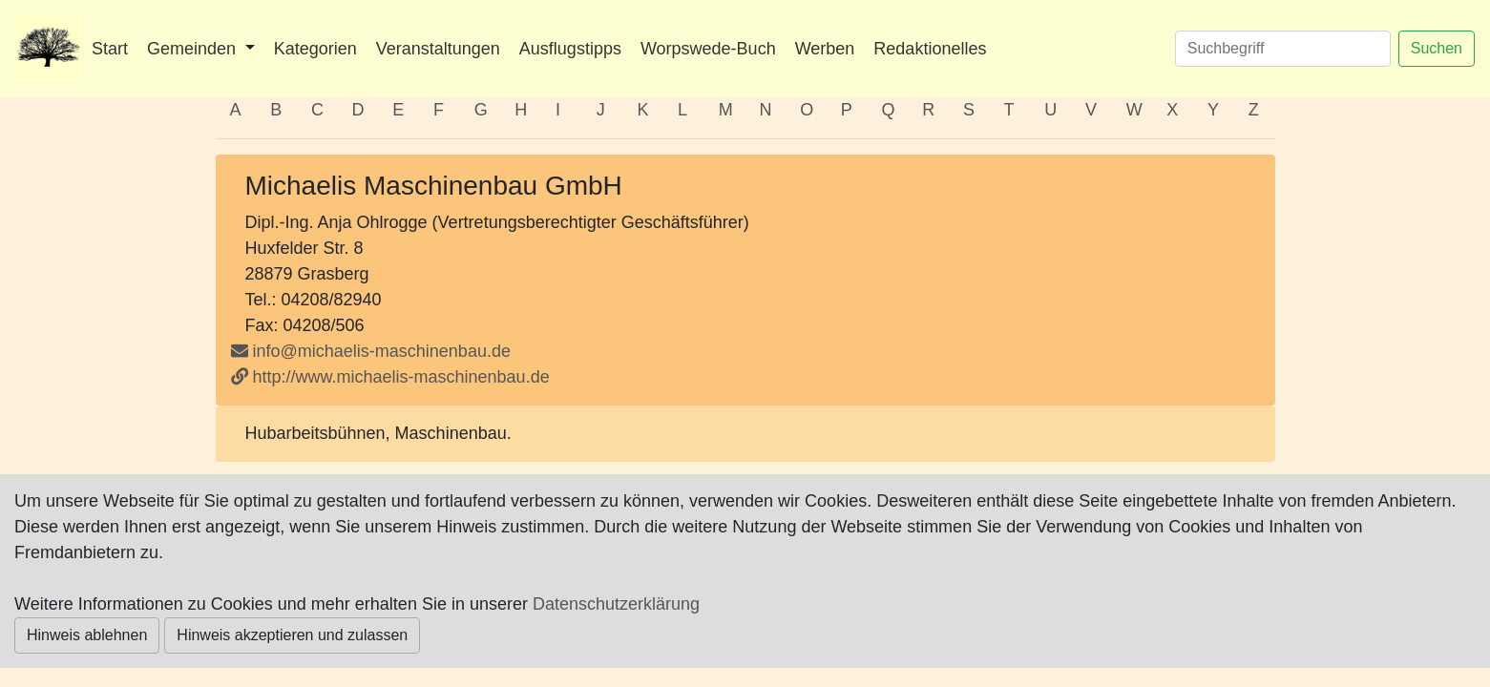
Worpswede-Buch (708, 48)
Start (110, 48)
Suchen (1436, 48)
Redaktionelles (929, 48)
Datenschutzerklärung (616, 604)
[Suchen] (1283, 49)
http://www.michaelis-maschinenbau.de (390, 376)
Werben (825, 48)
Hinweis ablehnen (87, 635)
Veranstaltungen (438, 48)
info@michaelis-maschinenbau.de (382, 351)
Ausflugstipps (570, 48)
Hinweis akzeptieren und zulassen (292, 635)
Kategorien (315, 48)
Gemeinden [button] (194, 48)
